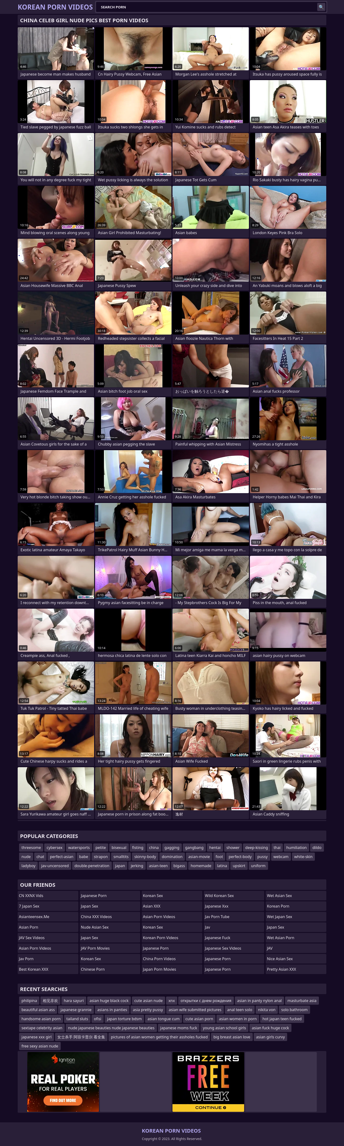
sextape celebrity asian (42, 1027)
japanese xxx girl (37, 1037)
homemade (201, 865)
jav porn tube (217, 916)
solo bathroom (294, 1009)
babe (83, 856)
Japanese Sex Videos (223, 948)
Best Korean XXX (33, 969)
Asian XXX (151, 906)
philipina (29, 1000)
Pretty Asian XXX (281, 969)
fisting (137, 847)
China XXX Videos (96, 916)
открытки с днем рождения (206, 1000)
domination (172, 856)
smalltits (121, 856)
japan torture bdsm (124, 1018)
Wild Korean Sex (219, 895)
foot (219, 856)
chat (40, 856)
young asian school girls (224, 1027)
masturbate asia (301, 1000)
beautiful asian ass (38, 1009)
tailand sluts (77, 1018)
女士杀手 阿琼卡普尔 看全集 (81, 1037)
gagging (172, 847)
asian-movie (199, 856)
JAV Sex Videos (32, 937)
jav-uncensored (55, 865)
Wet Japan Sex (279, 916)
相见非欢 (50, 1000)
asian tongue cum (163, 1018)
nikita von (266, 1009)
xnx (171, 1000)
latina (222, 865)
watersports (79, 847)
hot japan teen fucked (282, 1018)
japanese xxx (216, 906)
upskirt (239, 865)
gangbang (194, 847)
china (154, 847)
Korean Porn (278, 906)
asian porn (28, 927)
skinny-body (145, 856)
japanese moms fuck (178, 1027)
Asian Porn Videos (35, 948)
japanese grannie (75, 1009)
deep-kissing (256, 847)
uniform (258, 865)
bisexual (119, 847)
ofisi (97, 1018)
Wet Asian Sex (279, 895)
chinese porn (93, 969)
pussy (262, 856)
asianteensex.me (34, 916)
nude (26, 856)
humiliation (296, 847)
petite (101, 847)
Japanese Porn (94, 895)
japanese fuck (217, 937)
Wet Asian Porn (280, 937)
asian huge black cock (109, 1000)
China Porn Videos (159, 958)
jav (207, 927)
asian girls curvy (270, 1037)
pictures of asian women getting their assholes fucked (159, 1037)
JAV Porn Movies (95, 948)
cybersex (54, 847)
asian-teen (158, 865)
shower (233, 847)
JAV (270, 948)
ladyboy (28, 865)
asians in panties (112, 1009)
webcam (281, 856)
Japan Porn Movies (159, 969)
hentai (215, 847)
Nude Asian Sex (95, 927)
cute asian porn (199, 1018)
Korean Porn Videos (160, 937)
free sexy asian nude (40, 1046)
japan (120, 865)
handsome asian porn (41, 1018)
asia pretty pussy (148, 1009)
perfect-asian (61, 856)
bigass (179, 865)
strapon (101, 856)
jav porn (26, 958)
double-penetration (92, 865)
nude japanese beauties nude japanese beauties (111, 1027)
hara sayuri (74, 1000)
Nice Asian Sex (280, 958)
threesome (31, 847)
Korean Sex (91, 958)
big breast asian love (231, 1037)
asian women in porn (238, 1018)
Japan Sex (89, 906)
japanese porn (218, 958)
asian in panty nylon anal (259, 1000)
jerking (137, 865)
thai (277, 847)
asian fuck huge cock (270, 1027)
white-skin (303, 856)
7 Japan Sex (29, 906)
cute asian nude (148, 1000)
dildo (317, 847)
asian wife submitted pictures (195, 1009)
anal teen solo (239, 1009)
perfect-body (240, 856)
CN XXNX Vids (31, 895)
